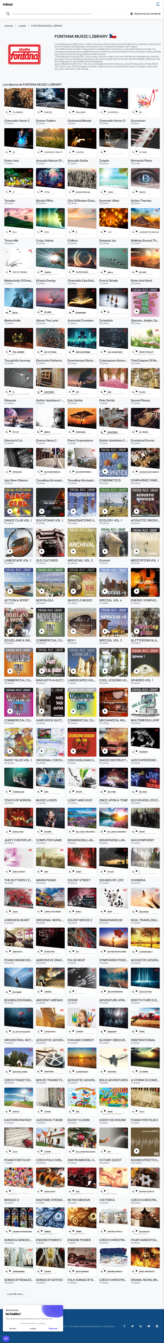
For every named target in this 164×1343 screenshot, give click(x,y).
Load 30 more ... (15, 1294)
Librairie (8, 25)
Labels (22, 25)
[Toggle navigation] (158, 4)
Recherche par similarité (145, 14)
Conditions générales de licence (86, 1326)
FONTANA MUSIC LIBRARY (47, 25)
